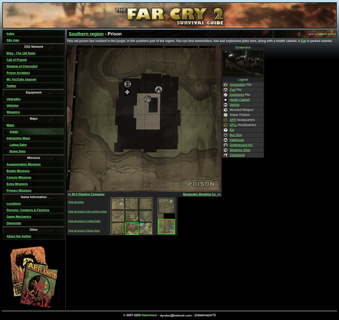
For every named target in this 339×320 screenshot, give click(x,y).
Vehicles (13, 105)
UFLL (233, 125)
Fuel (232, 90)
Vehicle (234, 105)
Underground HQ (241, 145)
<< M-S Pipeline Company (86, 194)
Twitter (11, 86)
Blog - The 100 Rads (21, 53)
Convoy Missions (19, 177)
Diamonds (14, 223)
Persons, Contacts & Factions (28, 210)
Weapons (13, 112)
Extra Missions (17, 184)
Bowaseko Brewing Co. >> (202, 194)
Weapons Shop (240, 150)
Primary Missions (19, 190)
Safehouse (237, 140)
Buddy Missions (18, 171)
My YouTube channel (21, 79)
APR (233, 120)
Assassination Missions (24, 164)
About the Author (19, 236)
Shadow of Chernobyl (22, 66)
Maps (10, 125)
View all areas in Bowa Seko (84, 230)
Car (303, 41)
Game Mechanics (19, 216)
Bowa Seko (18, 151)
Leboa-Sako (18, 145)
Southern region (86, 33)
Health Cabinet (239, 100)
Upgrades (13, 99)
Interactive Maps (18, 138)
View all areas (76, 202)
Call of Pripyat (17, 60)
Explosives (237, 95)
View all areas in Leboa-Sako (84, 221)
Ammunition (237, 84)
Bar (232, 130)
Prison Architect (18, 73)
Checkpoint (237, 155)
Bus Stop (236, 135)
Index (10, 33)
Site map (13, 40)
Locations (14, 203)
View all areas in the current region (87, 211)
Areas (14, 131)
